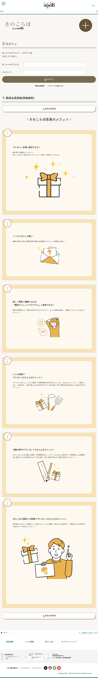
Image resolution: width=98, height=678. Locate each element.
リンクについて (25, 668)
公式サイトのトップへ (89, 633)
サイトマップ (37, 668)
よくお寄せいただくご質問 (12, 657)
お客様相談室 (8, 654)
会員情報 (1, 632)
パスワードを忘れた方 (55, 86)
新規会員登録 (39, 86)
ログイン (93, 5)
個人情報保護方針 (12, 668)
